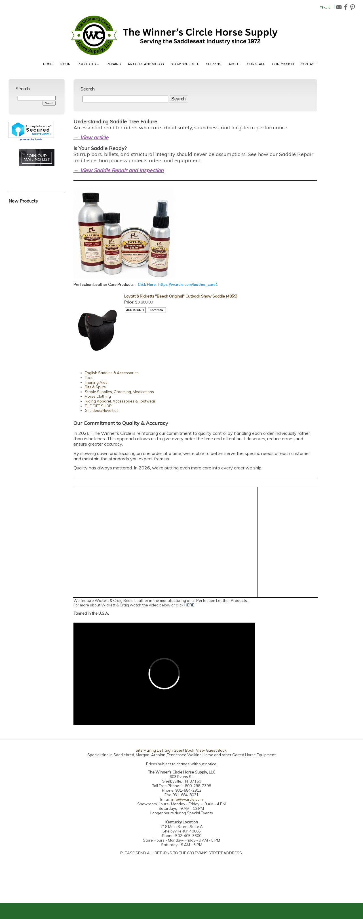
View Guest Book (211, 750)
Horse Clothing (98, 396)
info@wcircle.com (187, 799)
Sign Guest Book (179, 750)
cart (327, 7)
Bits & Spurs (95, 387)
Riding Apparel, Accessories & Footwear (120, 401)
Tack (89, 377)
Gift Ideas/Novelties (102, 410)
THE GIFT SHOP (98, 406)
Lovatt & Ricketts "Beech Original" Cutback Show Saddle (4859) (180, 296)
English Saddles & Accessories (112, 372)
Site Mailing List (149, 750)
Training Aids (96, 382)
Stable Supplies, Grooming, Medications (119, 391)
